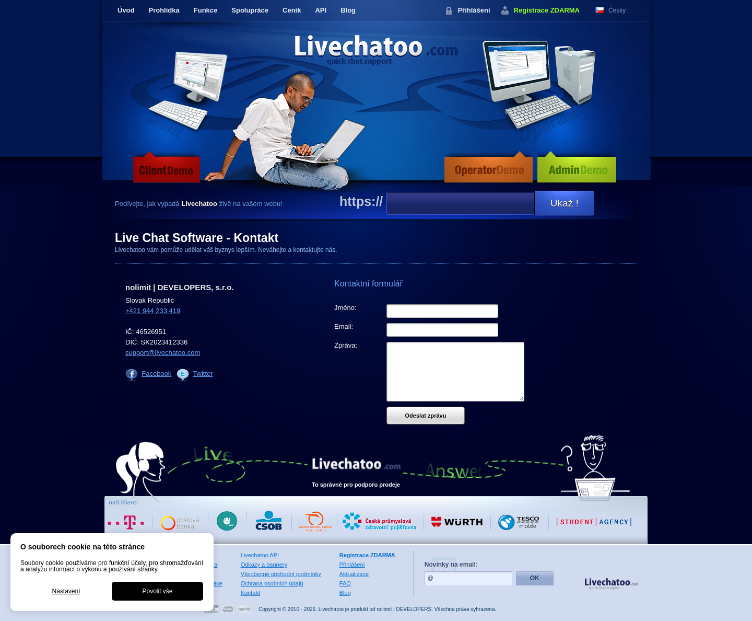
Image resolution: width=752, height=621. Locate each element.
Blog (348, 10)
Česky (617, 10)
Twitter (203, 373)
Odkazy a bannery (264, 564)
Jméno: (345, 307)
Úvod (126, 10)
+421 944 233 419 (152, 311)
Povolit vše (157, 591)
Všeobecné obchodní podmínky (281, 574)
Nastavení (66, 591)
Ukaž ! (564, 203)
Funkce (206, 10)
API (320, 10)
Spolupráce (249, 10)
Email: (343, 326)
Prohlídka (164, 10)
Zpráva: (345, 345)
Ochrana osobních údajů (272, 583)
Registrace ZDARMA (547, 10)
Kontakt (250, 593)
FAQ (345, 583)
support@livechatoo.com (162, 352)
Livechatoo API (260, 555)
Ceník (292, 10)
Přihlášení (473, 10)
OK (534, 578)
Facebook (156, 373)
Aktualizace (354, 574)
